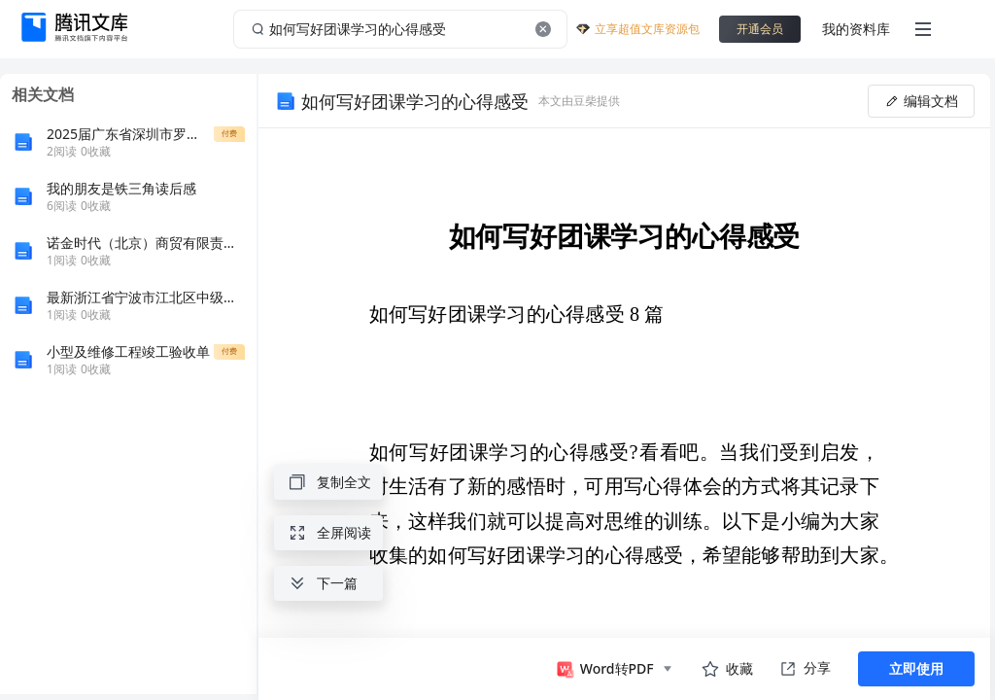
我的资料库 (856, 28)
